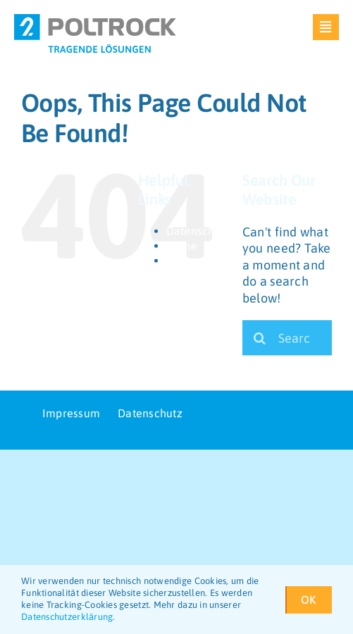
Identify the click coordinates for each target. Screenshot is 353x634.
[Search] (260, 337)
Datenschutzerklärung (67, 616)
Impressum (195, 260)
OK (313, 599)
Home (182, 245)
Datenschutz (198, 230)
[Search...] (287, 337)
